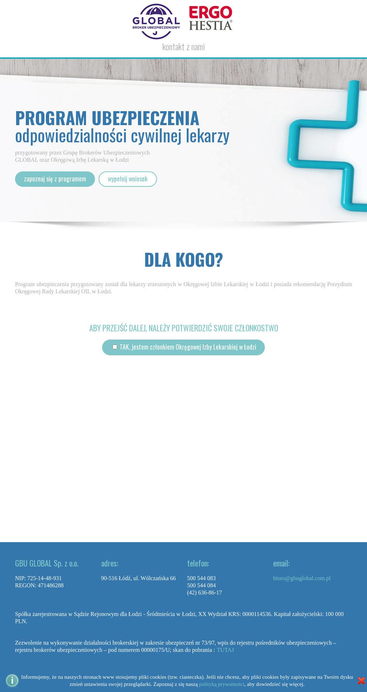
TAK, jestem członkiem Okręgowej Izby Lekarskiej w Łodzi (187, 347)
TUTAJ (225, 650)
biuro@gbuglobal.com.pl (302, 578)
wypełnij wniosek (128, 179)
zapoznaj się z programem (55, 179)
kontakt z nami (183, 46)
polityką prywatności (221, 684)
